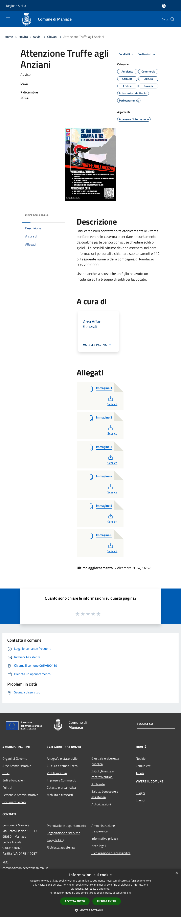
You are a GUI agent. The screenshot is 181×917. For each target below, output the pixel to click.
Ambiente (98, 784)
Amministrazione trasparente (103, 828)
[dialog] (90, 893)
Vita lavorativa (57, 773)
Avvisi (37, 36)
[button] (90, 910)
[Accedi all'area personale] (163, 5)
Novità (23, 36)
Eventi (140, 800)
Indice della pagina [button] (36, 215)
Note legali (98, 845)
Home (9, 36)
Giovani (52, 36)
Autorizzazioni (101, 804)
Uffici (5, 773)
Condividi (127, 54)
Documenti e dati (14, 802)
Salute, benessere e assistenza (104, 794)
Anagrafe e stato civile (62, 758)
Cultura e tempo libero (62, 765)
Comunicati (143, 765)
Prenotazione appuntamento (66, 825)
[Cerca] (172, 19)
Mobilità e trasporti (60, 794)
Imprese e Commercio (61, 780)
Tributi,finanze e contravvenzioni (102, 774)
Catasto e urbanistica (61, 787)
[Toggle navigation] (8, 19)
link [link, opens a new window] (129, 892)
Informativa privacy (104, 838)
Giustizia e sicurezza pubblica (105, 761)
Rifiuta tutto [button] (106, 901)
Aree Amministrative (16, 765)
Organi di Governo (14, 758)
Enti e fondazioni (13, 780)
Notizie (140, 758)
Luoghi (140, 793)
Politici (7, 787)
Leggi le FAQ (55, 840)
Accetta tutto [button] (75, 901)
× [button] (176, 873)
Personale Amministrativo (20, 794)
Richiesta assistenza (61, 847)
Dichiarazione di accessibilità (111, 853)
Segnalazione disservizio (63, 832)
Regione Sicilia (16, 5)
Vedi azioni (147, 54)
